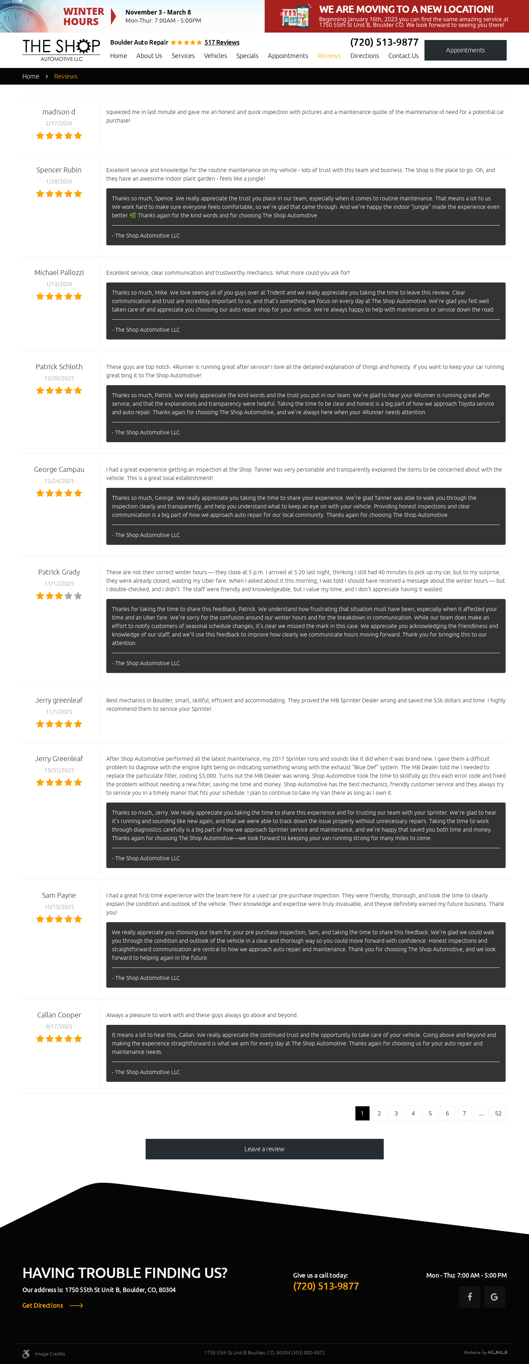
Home (118, 55)
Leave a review (264, 1149)
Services (183, 55)
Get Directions (42, 1305)
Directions (364, 55)
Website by (485, 1353)
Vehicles (215, 55)
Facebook (469, 1297)
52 (498, 1113)
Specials (247, 55)
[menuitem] (118, 56)
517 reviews (221, 42)
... (481, 1113)
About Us (149, 55)
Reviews (329, 55)
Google (494, 1297)
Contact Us (403, 55)
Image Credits (50, 1354)
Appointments (288, 55)
